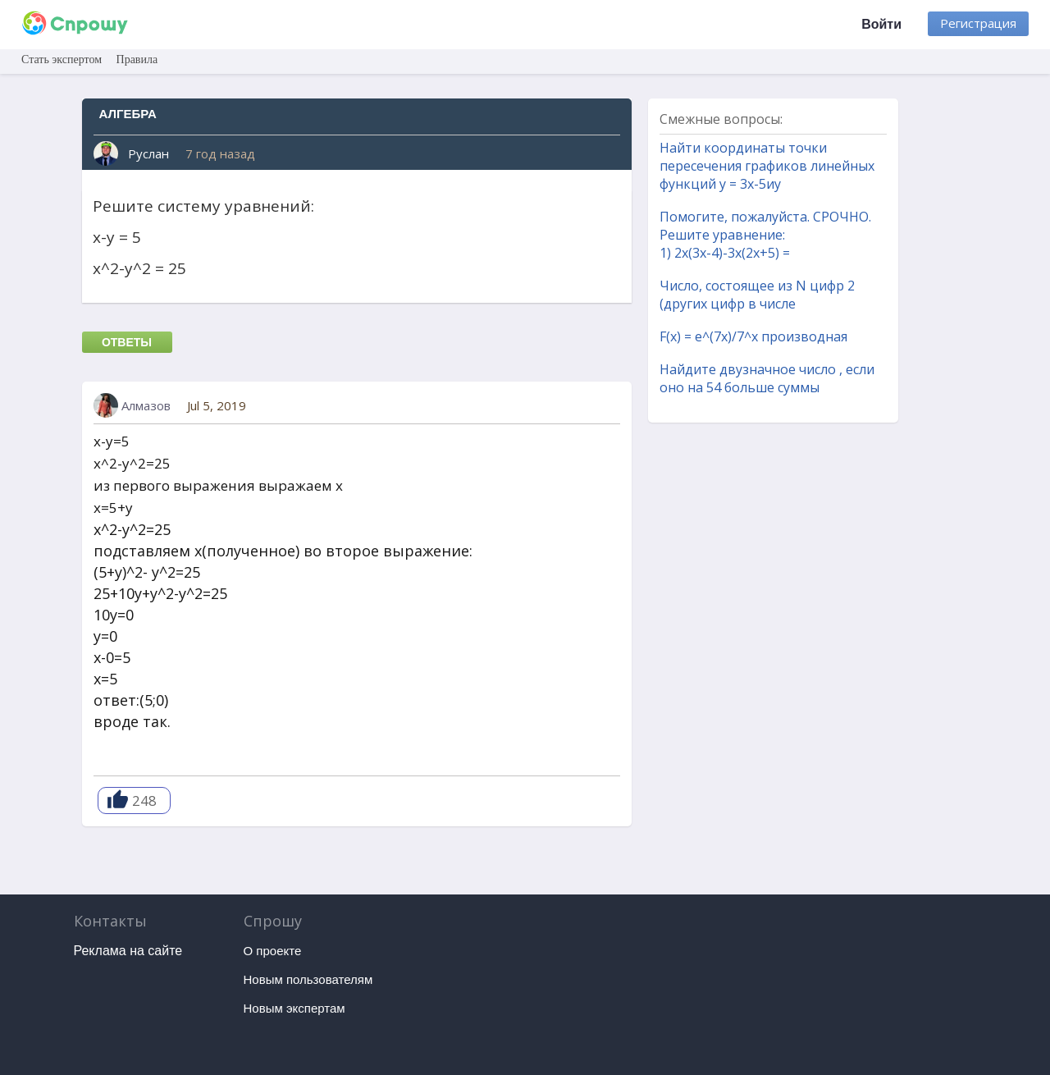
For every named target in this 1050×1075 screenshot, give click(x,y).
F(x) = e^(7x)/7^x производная (753, 336)
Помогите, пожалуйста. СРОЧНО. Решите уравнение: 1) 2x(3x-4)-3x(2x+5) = (765, 235)
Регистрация (978, 23)
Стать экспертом (61, 59)
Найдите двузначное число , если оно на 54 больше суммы (767, 378)
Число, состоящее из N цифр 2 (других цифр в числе (757, 295)
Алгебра (128, 114)
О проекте (273, 951)
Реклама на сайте (128, 951)
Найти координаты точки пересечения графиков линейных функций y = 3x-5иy (767, 166)
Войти (881, 24)
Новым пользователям (308, 979)
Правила (137, 59)
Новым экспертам (294, 1008)
